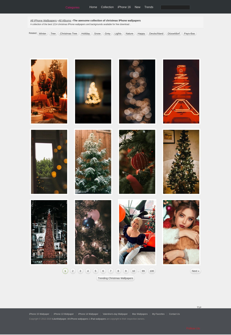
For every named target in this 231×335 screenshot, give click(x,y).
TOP (199, 307)
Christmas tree (68, 33)
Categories (72, 7)
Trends (148, 7)
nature (129, 33)
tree (53, 33)
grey (107, 33)
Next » (195, 271)
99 (143, 271)
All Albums (65, 20)
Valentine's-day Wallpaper (115, 314)
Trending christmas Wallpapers (115, 278)
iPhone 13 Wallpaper (64, 314)
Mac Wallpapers (140, 314)
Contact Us (174, 314)
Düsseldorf (174, 33)
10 (133, 271)
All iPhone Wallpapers (43, 20)
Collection (107, 7)
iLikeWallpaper (59, 319)
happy (141, 33)
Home (93, 7)
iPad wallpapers (98, 319)
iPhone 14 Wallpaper (88, 314)
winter (42, 33)
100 (152, 271)
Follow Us (193, 328)
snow (97, 33)
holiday (85, 33)
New (137, 7)
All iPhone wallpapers (77, 319)
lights (118, 33)
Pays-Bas (189, 33)
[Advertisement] (117, 47)
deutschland (156, 33)
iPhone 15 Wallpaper (39, 314)
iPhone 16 (124, 7)
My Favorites (158, 314)
